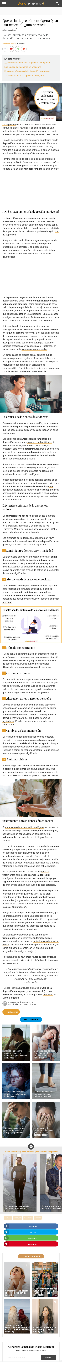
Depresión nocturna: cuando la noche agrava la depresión (15, 1094)
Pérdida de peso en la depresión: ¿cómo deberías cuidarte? (44, 1094)
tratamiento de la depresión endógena (24, 827)
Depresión (48, 994)
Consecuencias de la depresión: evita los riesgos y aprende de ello (13, 1131)
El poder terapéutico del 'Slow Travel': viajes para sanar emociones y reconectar (45, 1292)
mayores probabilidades (39, 442)
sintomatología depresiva (34, 349)
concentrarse (12, 663)
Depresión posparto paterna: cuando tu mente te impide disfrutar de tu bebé (15, 1054)
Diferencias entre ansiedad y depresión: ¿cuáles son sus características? (44, 1131)
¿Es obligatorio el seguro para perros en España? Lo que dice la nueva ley (16, 1328)
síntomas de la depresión (20, 538)
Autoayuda (18, 1218)
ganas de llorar (46, 566)
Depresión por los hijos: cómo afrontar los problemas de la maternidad (44, 1054)
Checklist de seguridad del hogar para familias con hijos (44, 1329)
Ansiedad (7, 1218)
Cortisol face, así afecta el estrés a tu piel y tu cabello (16, 1293)
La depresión (9, 124)
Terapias (38, 1218)
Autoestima (28, 1218)
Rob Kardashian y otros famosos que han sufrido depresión (31, 1151)
